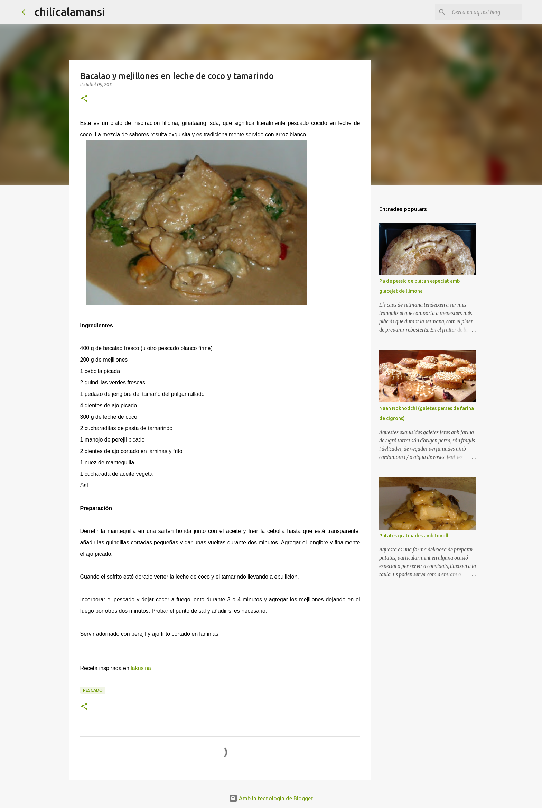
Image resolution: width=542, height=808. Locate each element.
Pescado (93, 690)
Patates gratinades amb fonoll (413, 535)
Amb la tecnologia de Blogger (271, 798)
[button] (84, 98)
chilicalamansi (69, 12)
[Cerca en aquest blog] (485, 12)
